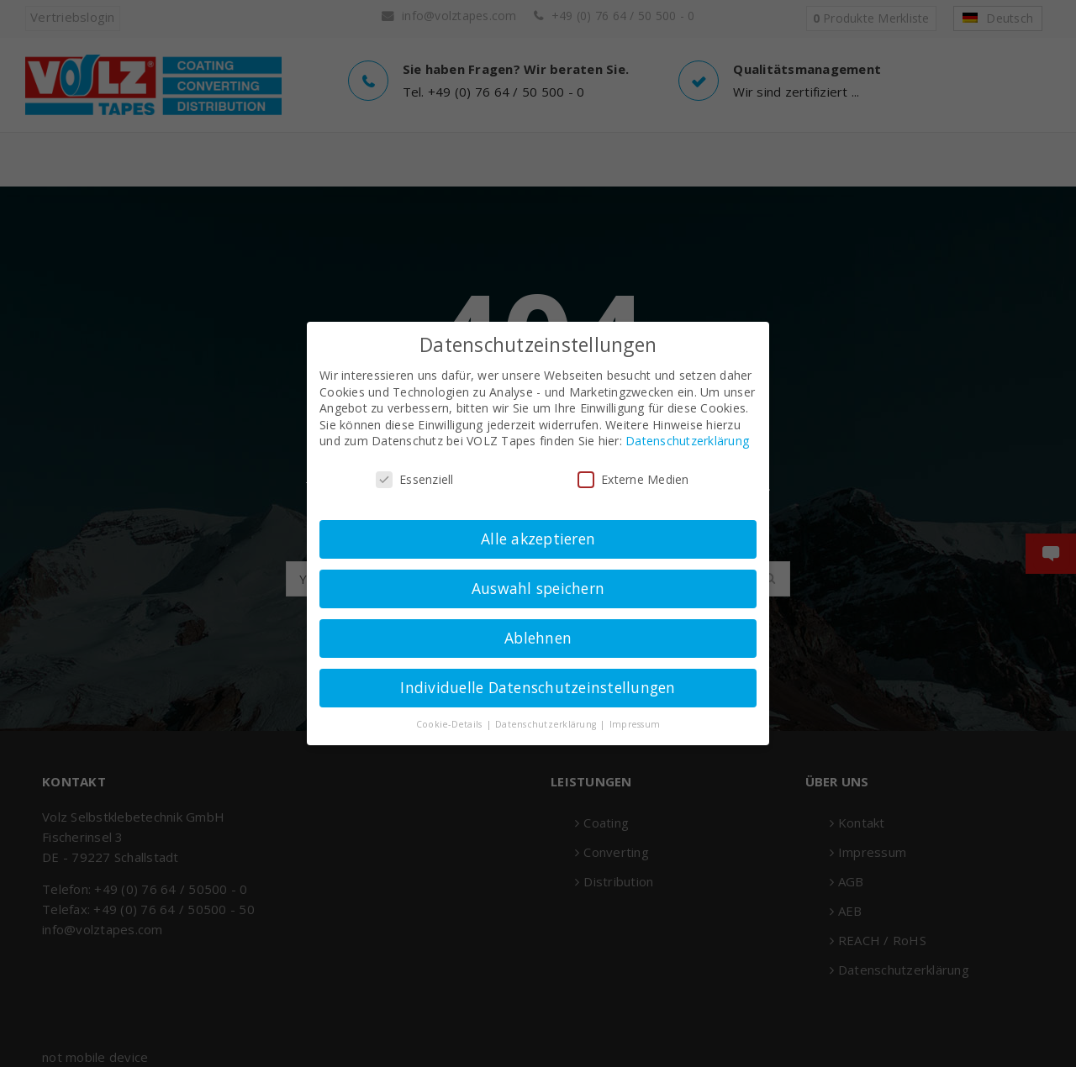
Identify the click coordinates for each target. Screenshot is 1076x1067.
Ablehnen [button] (538, 638)
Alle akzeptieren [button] (538, 538)
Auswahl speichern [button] (538, 588)
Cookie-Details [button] (450, 724)
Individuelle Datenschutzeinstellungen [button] (537, 687)
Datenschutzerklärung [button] (547, 724)
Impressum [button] (634, 724)
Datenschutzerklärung (687, 441)
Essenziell (415, 479)
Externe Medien (633, 479)
